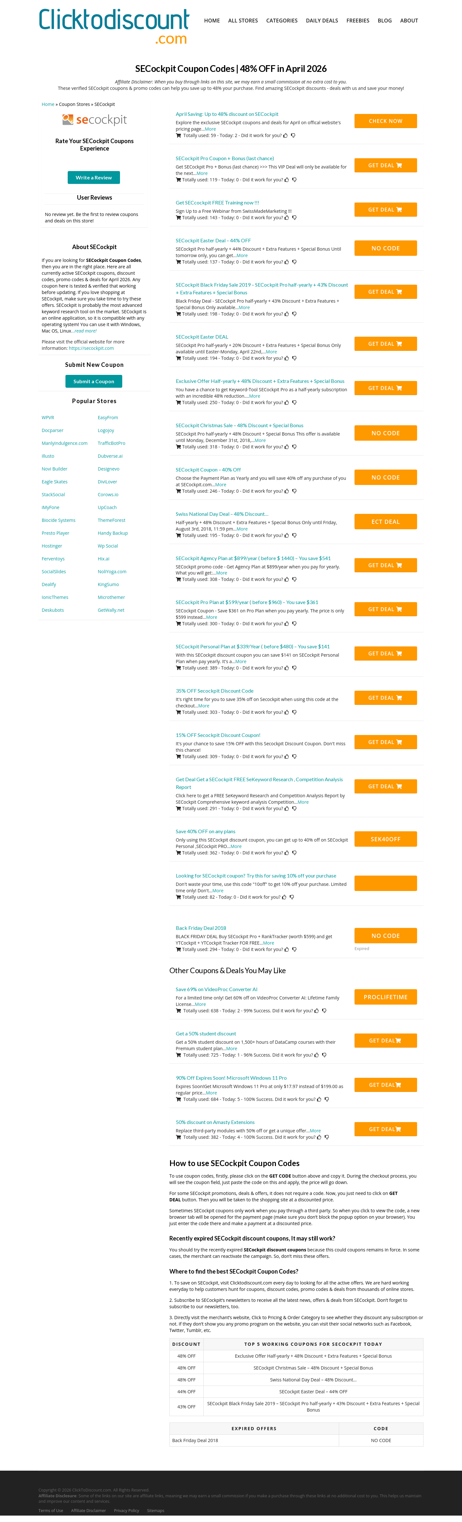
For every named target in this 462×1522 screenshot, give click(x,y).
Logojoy (106, 430)
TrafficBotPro (111, 443)
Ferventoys (53, 559)
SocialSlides (54, 571)
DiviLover (107, 482)
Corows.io (108, 494)
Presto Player (55, 533)
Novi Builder (54, 469)
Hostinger (52, 546)
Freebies (357, 20)
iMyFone (50, 507)
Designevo (109, 469)
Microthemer (111, 597)
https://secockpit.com (91, 348)
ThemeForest (111, 520)
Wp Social (108, 546)
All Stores (243, 20)
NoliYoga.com (112, 571)
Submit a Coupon (93, 381)
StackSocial (53, 494)
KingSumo (108, 584)
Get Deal (385, 165)
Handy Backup (113, 533)
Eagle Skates (55, 482)
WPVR (48, 417)
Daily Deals (322, 20)
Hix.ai (103, 559)
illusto (48, 456)
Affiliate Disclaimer (88, 1510)
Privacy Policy (126, 1510)
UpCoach (107, 507)
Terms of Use (50, 1510)
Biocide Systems (58, 520)
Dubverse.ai (110, 456)
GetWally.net (111, 610)
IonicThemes (55, 597)
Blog (385, 20)
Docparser (53, 430)
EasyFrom (108, 417)
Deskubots (53, 610)
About (409, 20)
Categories (282, 20)
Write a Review (94, 177)
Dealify (49, 584)
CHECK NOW (386, 121)
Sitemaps (156, 1510)
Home (212, 20)
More (210, 129)
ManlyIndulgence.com (65, 443)
